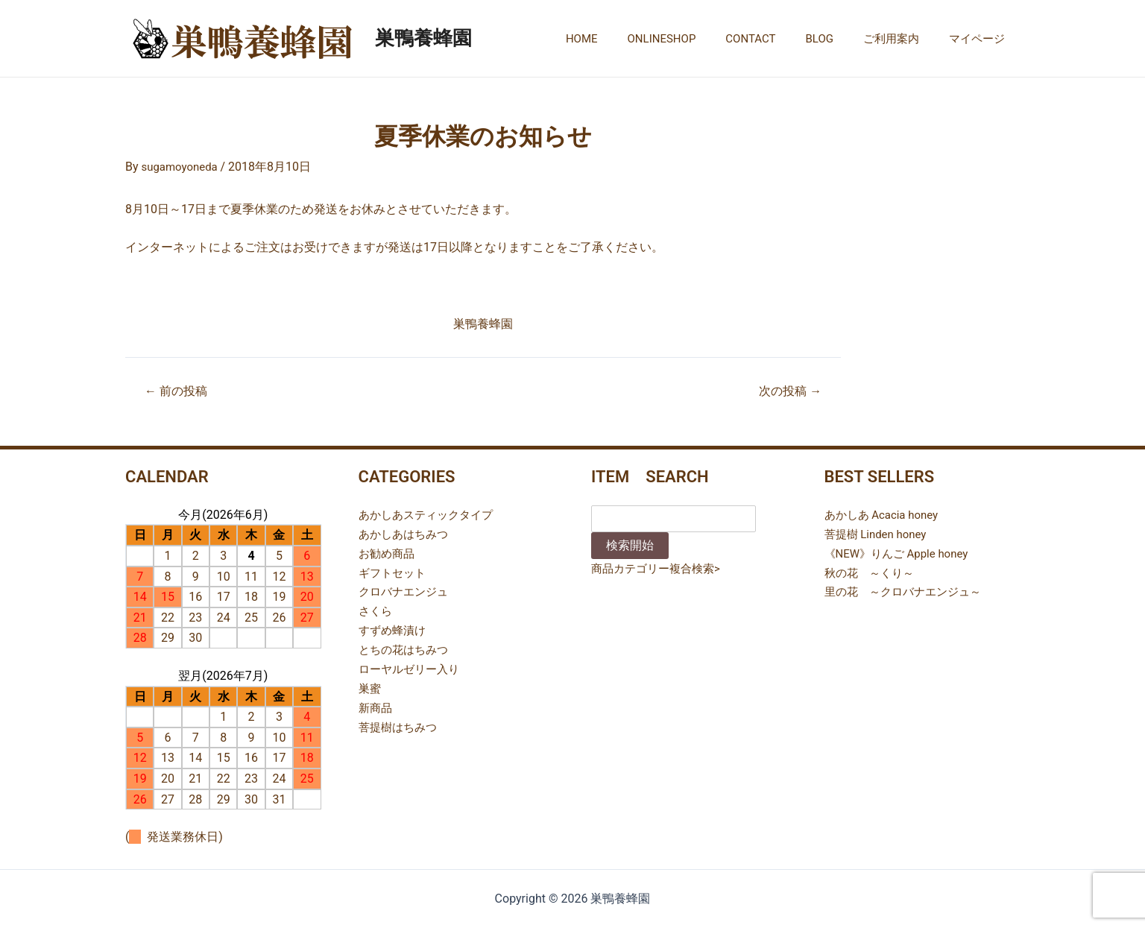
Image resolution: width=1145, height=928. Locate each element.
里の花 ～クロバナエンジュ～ (907, 591)
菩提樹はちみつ (400, 724)
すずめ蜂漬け (394, 629)
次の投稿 (787, 391)
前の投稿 (179, 391)
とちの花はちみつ (406, 647)
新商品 (376, 705)
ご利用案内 (902, 38)
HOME (623, 38)
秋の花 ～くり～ (872, 571)
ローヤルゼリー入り (412, 667)
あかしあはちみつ (406, 533)
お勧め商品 (388, 553)
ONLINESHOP (695, 38)
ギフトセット (394, 571)
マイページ (981, 38)
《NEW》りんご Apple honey (901, 553)
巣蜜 (370, 686)
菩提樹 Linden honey (878, 533)
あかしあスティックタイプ (430, 514)
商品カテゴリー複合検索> (659, 568)
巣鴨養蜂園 (423, 38)
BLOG (838, 38)
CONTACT (776, 38)
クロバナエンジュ (406, 591)
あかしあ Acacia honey (885, 514)
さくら (376, 609)
